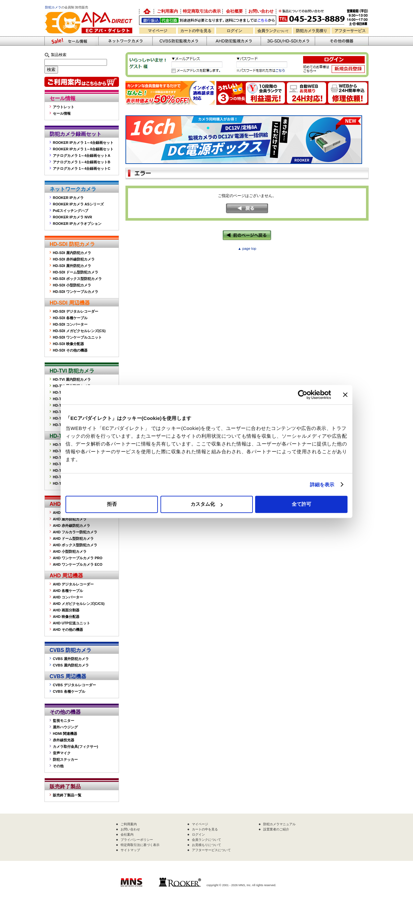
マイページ (157, 31)
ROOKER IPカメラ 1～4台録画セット (83, 143)
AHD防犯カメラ (233, 41)
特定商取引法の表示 (202, 11)
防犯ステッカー (65, 759)
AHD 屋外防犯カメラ (70, 519)
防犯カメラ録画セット (75, 134)
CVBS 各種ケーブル (69, 691)
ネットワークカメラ (125, 41)
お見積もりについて (206, 845)
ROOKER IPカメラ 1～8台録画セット (83, 149)
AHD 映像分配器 (66, 617)
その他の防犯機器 (342, 41)
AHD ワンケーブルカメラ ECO (77, 564)
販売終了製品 (65, 786)
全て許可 (301, 504)
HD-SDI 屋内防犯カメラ (72, 253)
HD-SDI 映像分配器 (68, 344)
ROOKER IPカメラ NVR (72, 217)
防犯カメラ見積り (311, 31)
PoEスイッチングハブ (70, 211)
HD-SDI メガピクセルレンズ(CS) (79, 331)
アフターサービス (350, 31)
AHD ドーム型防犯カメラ (73, 538)
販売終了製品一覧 (67, 795)
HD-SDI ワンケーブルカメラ (75, 292)
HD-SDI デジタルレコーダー (75, 311)
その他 (58, 766)
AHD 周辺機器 (66, 575)
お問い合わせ (261, 11)
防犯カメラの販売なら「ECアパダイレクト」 (89, 10)
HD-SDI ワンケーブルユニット (77, 337)
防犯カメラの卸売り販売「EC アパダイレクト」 (146, 11)
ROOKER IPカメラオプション (77, 224)
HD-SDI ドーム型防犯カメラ (75, 272)
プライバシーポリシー (137, 839)
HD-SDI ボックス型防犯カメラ (77, 279)
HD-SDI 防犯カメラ (72, 244)
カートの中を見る (195, 31)
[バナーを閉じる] (345, 394)
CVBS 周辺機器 (68, 676)
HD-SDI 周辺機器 (70, 303)
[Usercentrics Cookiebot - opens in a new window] (302, 394)
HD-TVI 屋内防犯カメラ (72, 379)
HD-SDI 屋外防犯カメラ (72, 266)
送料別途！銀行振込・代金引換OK (207, 20)
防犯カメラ (53, 7)
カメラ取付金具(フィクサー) (75, 746)
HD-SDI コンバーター (70, 324)
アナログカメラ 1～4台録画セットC (81, 168)
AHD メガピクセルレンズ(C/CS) (79, 604)
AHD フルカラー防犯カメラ (75, 532)
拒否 (112, 504)
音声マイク (62, 753)
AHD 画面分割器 (66, 610)
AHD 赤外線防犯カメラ (71, 525)
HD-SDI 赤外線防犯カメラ (74, 259)
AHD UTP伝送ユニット (71, 623)
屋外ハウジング (65, 727)
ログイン (234, 31)
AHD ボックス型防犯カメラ (75, 545)
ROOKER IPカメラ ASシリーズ (78, 204)
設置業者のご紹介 (276, 829)
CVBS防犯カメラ (179, 41)
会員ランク (273, 31)
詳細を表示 (322, 484)
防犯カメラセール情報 (71, 41)
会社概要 (234, 11)
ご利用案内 (167, 11)
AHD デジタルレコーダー (73, 584)
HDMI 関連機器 (65, 733)
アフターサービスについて (211, 850)
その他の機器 (65, 712)
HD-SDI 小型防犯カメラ (72, 285)
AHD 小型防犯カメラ (70, 551)
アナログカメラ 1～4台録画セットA (81, 155)
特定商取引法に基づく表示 (140, 845)
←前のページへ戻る (247, 235)
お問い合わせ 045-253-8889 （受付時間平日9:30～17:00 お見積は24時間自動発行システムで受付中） (324, 17)
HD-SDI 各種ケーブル (70, 318)
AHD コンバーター (68, 597)
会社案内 (127, 834)
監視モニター (63, 721)
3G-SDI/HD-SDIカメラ (288, 41)
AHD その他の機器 (68, 629)
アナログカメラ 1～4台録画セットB (81, 162)
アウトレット (63, 107)
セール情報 (63, 98)
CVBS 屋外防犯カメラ (71, 659)
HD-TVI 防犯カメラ (72, 371)
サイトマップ (130, 850)
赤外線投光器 (63, 740)
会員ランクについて (206, 839)
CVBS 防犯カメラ (70, 650)
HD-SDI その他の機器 (70, 350)
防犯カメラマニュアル (279, 824)
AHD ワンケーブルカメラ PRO (77, 558)
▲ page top (247, 248)
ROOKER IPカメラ (68, 198)
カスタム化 (207, 504)
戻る (247, 208)
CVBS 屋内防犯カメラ (71, 665)
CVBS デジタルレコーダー (74, 685)
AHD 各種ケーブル (68, 591)
